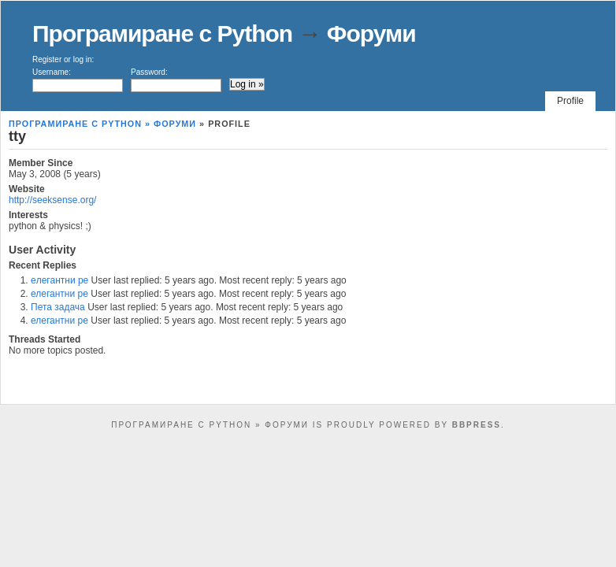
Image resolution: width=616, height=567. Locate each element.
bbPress (476, 425)
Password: (176, 80)
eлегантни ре (59, 280)
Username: (77, 80)
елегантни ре (59, 293)
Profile (570, 100)
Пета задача (58, 307)
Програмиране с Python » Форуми (102, 123)
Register (46, 59)
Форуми (371, 33)
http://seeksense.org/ (52, 200)
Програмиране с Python (162, 33)
